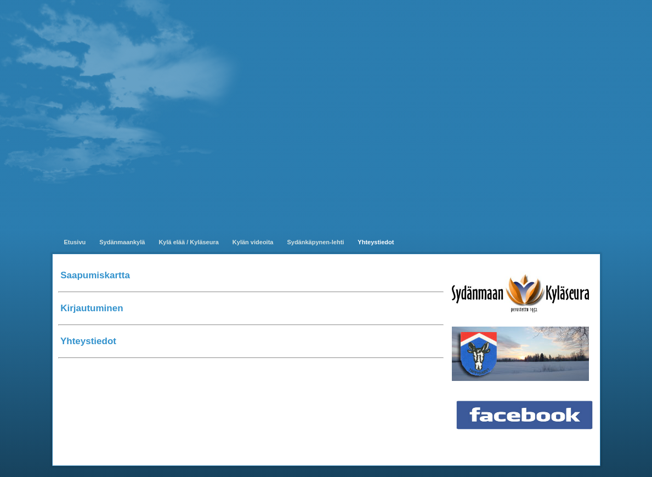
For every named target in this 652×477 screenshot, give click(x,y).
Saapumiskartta (95, 275)
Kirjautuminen (91, 308)
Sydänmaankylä (122, 242)
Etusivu (75, 242)
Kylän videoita (253, 242)
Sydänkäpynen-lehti (315, 242)
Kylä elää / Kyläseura (188, 242)
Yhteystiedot (376, 242)
